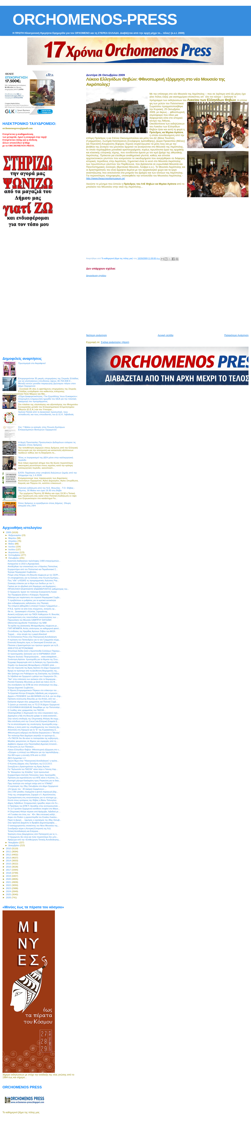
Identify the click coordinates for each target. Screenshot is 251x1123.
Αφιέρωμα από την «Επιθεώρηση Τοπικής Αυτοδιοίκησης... (34, 839)
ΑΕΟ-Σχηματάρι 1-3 (17, 758)
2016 (9, 866)
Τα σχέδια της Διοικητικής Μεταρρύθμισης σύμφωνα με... (33, 626)
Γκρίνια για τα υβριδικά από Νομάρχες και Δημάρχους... (32, 586)
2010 (9, 848)
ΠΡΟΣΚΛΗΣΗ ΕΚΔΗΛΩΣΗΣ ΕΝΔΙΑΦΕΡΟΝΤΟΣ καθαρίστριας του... (38, 589)
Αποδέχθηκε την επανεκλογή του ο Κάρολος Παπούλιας (33, 566)
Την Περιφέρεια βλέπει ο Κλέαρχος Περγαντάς (28, 595)
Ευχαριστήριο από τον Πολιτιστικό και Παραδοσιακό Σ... (33, 569)
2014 (9, 860)
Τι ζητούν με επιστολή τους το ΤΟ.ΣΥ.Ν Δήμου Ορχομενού (33, 704)
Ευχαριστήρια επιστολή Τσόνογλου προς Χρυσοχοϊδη (31, 775)
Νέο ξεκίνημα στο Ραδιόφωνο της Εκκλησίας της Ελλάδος (33, 673)
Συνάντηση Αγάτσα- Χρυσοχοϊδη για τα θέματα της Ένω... (33, 659)
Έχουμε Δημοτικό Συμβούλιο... (21, 687)
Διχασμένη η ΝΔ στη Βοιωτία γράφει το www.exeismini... (33, 716)
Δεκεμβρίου (14, 845)
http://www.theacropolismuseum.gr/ (105, 178)
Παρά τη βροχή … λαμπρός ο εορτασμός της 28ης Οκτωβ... (34, 820)
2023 (9, 888)
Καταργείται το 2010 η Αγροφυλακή (23, 564)
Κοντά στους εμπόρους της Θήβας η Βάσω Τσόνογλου (32, 800)
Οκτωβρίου (14, 558)
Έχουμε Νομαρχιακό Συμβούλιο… (23, 572)
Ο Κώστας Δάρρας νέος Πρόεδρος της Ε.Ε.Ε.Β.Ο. (30, 763)
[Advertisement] (168, 304)
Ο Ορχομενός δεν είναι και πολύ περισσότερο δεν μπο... (33, 837)
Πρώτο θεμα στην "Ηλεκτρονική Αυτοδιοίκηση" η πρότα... (33, 761)
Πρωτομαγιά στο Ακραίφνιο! (32, 363)
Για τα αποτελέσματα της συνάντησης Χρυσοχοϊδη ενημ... (33, 724)
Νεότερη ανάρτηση (96, 335)
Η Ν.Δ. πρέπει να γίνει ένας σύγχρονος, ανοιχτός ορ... (32, 609)
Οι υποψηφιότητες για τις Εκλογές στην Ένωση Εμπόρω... (34, 578)
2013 (9, 857)
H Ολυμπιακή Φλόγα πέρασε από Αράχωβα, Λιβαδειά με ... (34, 811)
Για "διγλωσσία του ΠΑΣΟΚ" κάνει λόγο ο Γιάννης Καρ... (33, 769)
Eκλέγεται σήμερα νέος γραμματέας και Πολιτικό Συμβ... (33, 702)
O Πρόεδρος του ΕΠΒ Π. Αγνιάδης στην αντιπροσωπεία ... (34, 806)
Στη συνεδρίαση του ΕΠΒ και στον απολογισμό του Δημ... (33, 685)
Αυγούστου (14, 552)
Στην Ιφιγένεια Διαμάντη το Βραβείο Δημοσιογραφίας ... (32, 823)
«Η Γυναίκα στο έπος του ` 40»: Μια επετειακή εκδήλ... (32, 814)
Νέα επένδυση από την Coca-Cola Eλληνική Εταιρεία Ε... (33, 721)
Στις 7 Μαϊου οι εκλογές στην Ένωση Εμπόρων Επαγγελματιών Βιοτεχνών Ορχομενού (41, 428)
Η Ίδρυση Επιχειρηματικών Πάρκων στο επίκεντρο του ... (33, 690)
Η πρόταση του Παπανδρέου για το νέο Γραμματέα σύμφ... (34, 640)
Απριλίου (12, 541)
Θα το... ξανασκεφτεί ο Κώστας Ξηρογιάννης (27, 611)
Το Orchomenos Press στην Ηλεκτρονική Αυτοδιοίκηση (32, 637)
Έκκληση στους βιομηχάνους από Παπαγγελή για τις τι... (33, 834)
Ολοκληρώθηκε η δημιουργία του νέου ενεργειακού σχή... (33, 713)
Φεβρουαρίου (15, 535)
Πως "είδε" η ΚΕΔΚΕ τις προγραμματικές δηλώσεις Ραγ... (33, 580)
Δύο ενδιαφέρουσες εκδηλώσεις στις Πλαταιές (28, 603)
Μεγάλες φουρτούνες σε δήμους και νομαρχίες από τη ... (33, 741)
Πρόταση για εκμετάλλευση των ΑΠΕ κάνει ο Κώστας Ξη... (33, 777)
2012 (9, 854)
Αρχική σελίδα (165, 335)
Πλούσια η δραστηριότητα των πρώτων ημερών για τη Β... (33, 645)
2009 (9, 532)
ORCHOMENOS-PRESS (94, 19)
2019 (9, 876)
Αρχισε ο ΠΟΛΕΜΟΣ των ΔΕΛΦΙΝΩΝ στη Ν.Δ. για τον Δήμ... (35, 696)
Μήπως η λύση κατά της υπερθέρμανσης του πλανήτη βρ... (34, 727)
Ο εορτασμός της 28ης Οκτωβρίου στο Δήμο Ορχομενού (33, 786)
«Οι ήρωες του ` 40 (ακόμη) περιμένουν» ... (27, 789)
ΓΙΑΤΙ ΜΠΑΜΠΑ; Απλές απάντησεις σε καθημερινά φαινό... (34, 628)
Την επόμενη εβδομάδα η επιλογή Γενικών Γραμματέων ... (34, 606)
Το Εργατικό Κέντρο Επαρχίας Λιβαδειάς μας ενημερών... (33, 693)
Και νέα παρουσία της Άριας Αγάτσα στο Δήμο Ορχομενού (34, 668)
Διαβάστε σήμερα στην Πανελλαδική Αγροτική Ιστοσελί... (33, 744)
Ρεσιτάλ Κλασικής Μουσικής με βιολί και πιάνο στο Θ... (32, 682)
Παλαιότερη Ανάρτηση (236, 335)
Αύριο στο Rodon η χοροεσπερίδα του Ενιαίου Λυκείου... (33, 817)
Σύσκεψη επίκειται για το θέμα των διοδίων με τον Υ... (31, 583)
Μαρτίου (12, 538)
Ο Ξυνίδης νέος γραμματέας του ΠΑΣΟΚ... (27, 710)
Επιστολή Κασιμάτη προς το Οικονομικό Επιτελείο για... (32, 642)
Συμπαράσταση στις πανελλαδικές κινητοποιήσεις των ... (33, 617)
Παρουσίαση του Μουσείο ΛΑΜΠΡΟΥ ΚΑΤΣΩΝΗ (29, 620)
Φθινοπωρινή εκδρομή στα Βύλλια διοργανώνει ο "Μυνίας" (34, 732)
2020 (9, 879)
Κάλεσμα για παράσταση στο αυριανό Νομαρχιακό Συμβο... (34, 597)
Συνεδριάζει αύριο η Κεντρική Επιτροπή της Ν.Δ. (29, 828)
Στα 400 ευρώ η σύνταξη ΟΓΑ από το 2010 (27, 755)
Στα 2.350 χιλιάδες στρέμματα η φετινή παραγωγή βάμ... (33, 792)
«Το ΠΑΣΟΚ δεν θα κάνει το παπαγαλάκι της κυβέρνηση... (34, 738)
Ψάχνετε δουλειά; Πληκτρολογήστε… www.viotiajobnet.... (33, 656)
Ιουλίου (12, 549)
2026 (9, 897)
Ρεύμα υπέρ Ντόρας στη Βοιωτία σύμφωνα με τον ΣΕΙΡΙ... (34, 575)
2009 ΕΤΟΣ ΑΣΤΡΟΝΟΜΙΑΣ (20, 648)
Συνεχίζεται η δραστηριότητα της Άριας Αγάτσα (28, 766)
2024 (9, 891)
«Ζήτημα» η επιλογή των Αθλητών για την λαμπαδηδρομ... (34, 752)
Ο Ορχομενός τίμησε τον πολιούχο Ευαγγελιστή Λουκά (32, 592)
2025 (9, 894)
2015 (9, 863)
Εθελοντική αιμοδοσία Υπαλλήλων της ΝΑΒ (27, 623)
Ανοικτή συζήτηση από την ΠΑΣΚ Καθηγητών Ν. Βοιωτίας (33, 614)
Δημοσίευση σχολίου (96, 275)
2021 (9, 882)
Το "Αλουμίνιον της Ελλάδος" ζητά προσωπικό (28, 772)
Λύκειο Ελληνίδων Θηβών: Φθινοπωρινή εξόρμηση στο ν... (34, 749)
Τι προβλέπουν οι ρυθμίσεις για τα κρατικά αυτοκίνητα (32, 600)
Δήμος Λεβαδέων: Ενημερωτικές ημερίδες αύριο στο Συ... (33, 803)
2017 (9, 869)
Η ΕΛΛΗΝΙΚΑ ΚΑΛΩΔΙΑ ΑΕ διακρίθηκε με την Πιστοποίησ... (34, 707)
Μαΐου (11, 544)
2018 (9, 873)
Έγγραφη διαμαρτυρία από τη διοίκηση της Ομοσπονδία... (34, 662)
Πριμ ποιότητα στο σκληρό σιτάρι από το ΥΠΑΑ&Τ (30, 783)
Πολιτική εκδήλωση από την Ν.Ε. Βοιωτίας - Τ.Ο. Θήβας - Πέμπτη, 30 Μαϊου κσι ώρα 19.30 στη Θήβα (46, 489)
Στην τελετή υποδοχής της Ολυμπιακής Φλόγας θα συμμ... (34, 718)
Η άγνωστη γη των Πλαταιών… (22, 747)
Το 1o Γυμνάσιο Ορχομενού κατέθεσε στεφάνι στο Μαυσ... (34, 808)
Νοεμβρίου (13, 842)
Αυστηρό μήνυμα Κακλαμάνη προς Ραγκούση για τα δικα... (34, 780)
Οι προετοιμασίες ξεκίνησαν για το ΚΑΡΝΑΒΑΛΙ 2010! (32, 654)
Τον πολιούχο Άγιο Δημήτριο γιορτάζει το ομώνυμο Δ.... (32, 735)
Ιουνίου (12, 546)
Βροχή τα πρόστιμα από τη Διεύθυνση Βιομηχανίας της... (33, 671)
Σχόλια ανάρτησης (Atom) (115, 342)
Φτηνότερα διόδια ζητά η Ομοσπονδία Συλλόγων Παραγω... (34, 651)
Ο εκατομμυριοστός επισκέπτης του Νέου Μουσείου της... (33, 825)
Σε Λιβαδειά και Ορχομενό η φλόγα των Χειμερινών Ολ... (33, 676)
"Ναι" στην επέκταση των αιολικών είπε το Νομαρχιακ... (32, 679)
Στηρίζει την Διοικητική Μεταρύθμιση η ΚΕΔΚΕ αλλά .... (32, 665)
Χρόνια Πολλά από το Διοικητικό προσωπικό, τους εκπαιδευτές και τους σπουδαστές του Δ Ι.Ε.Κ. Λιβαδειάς (46, 413)
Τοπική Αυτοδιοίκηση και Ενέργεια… (24, 831)
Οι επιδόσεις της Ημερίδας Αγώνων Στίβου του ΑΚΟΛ (31, 631)
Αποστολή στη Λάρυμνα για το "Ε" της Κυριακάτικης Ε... (33, 730)
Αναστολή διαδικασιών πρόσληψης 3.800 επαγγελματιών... (34, 561)
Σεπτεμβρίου (14, 555)
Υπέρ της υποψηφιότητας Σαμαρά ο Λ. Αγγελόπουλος (32, 794)
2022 (9, 885)
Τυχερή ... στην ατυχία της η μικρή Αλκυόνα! (27, 634)
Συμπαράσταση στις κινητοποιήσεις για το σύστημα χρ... (33, 797)
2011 (9, 851)
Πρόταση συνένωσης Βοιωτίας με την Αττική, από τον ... (33, 699)
